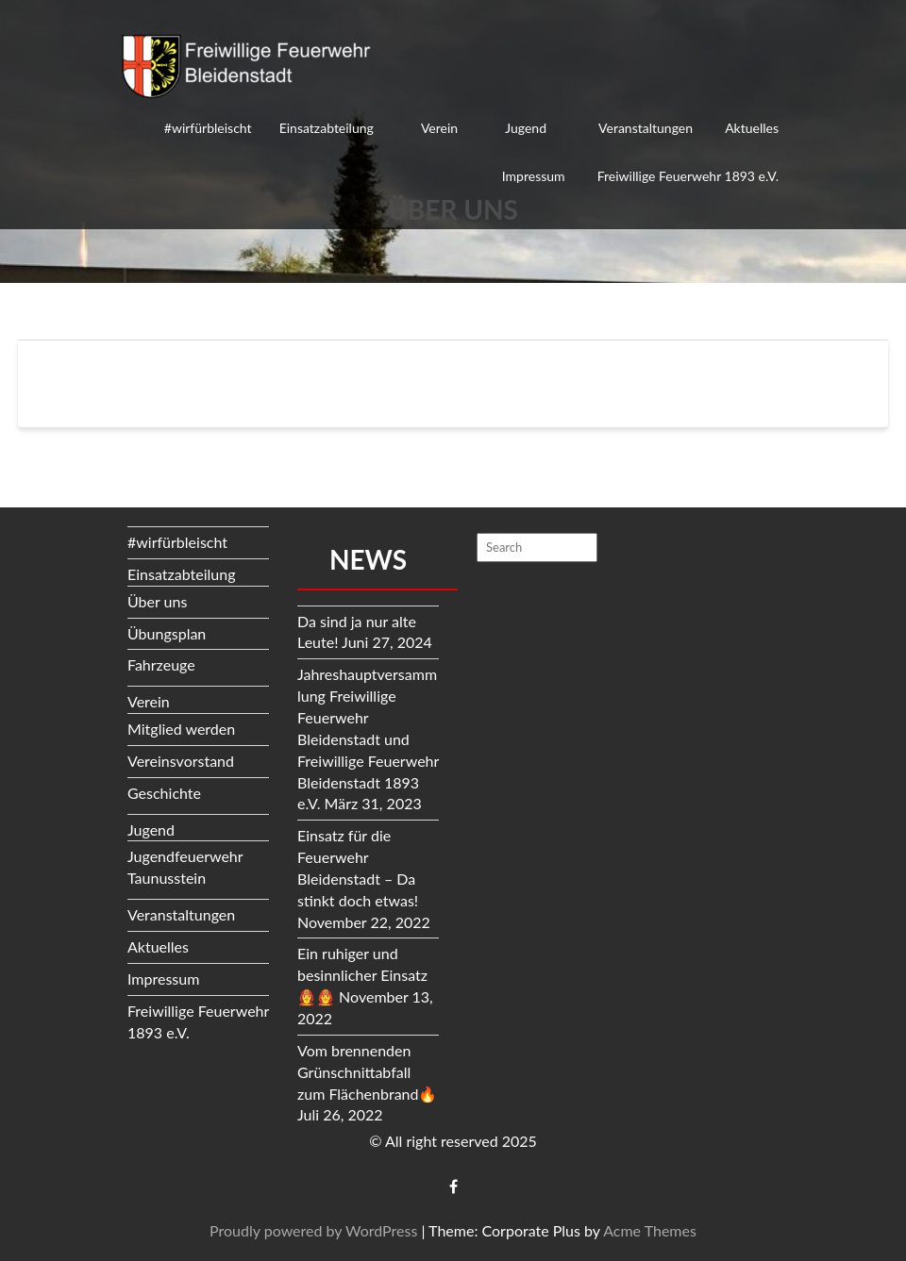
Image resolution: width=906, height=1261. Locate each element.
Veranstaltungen (645, 128)
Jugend (525, 128)
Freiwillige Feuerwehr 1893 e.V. (688, 176)
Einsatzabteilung (326, 128)
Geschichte (164, 793)
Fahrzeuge (161, 664)
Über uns (157, 601)
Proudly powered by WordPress (313, 1230)
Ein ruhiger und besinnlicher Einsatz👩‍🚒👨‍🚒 (362, 974)
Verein (439, 128)
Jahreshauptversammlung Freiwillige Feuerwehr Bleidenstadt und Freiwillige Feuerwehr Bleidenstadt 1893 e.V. (368, 738)
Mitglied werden (181, 729)
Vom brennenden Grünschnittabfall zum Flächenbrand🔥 (367, 1072)
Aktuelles (752, 128)
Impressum (533, 176)
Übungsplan (166, 633)
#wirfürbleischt (208, 128)
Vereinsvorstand (180, 761)
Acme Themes (649, 1230)
